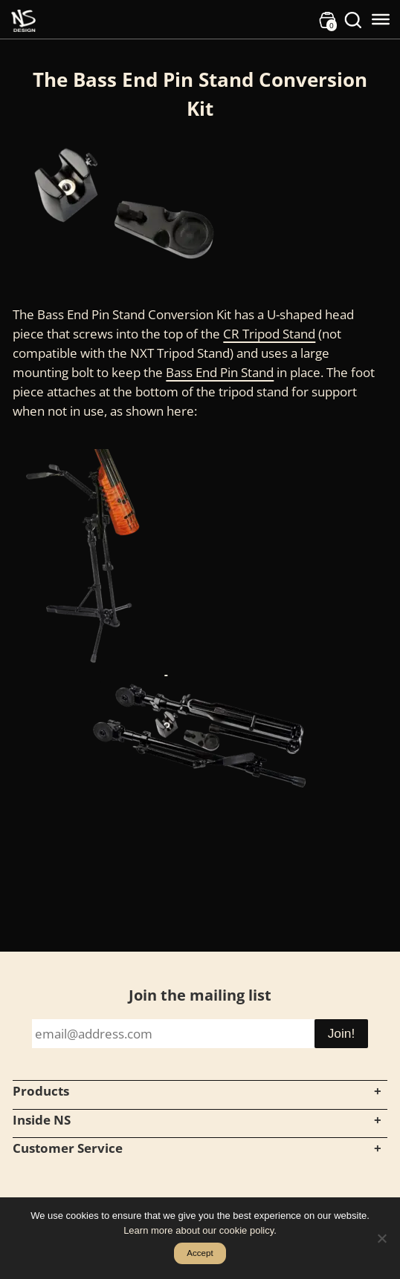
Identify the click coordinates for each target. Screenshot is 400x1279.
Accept (200, 1253)
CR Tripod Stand (269, 333)
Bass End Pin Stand (220, 372)
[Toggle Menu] (381, 19)
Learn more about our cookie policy (198, 1230)
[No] (381, 1238)
